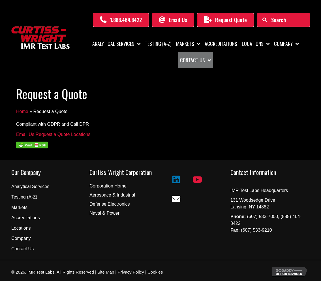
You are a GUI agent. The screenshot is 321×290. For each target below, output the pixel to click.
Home (22, 111)
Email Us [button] (25, 134)
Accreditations (25, 217)
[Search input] (283, 20)
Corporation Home (108, 186)
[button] (121, 20)
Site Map (105, 272)
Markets (19, 207)
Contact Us (22, 248)
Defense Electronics (109, 204)
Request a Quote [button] (53, 134)
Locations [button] (81, 134)
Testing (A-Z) (24, 197)
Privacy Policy (130, 272)
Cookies (155, 272)
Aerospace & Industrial (112, 195)
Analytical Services (30, 186)
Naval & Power (104, 213)
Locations (21, 228)
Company (21, 238)
